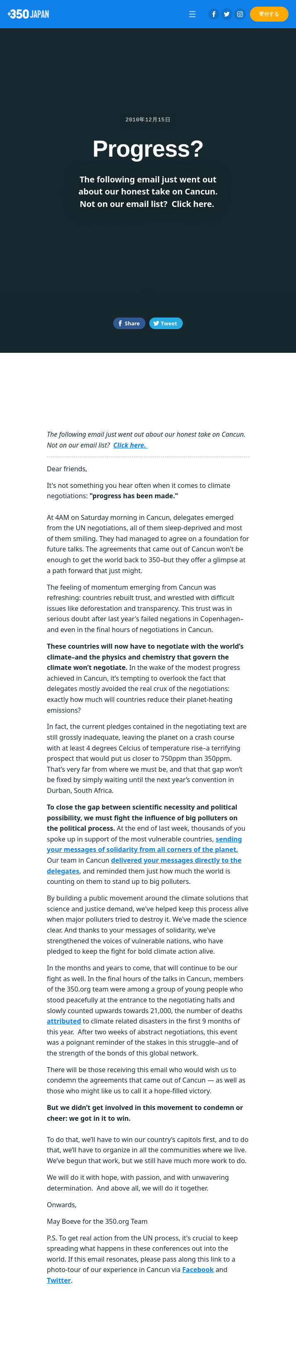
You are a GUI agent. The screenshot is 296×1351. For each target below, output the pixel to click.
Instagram (240, 14)
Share (132, 323)
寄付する (269, 14)
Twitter (227, 14)
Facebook (214, 14)
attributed (64, 1021)
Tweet (169, 323)
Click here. (130, 445)
